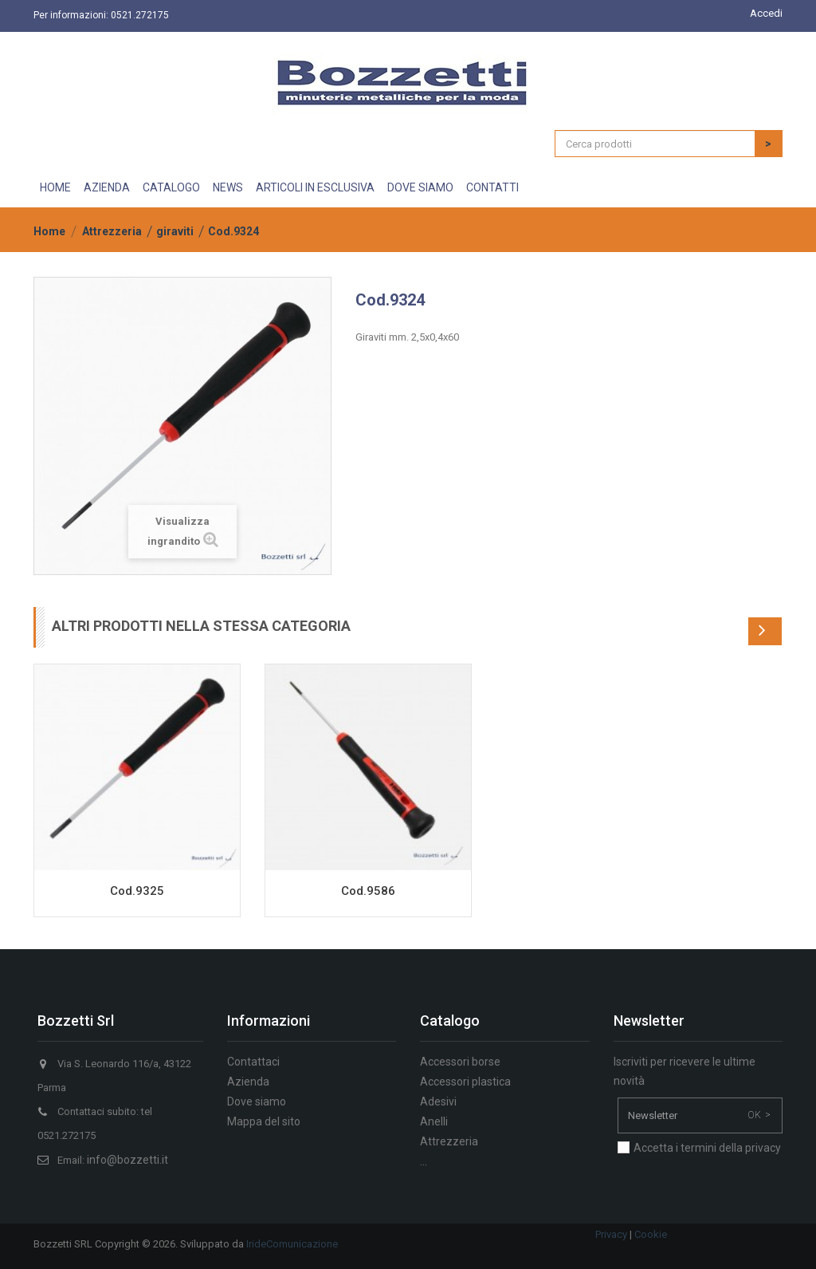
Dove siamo (420, 187)
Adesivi (438, 1101)
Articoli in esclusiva (315, 187)
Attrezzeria (112, 231)
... (423, 1161)
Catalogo (171, 187)
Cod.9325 (137, 891)
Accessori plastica (465, 1081)
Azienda (107, 187)
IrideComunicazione (292, 1244)
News (228, 187)
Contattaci (253, 1061)
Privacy (611, 1234)
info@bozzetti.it (127, 1159)
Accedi (766, 13)
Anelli (434, 1121)
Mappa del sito (263, 1121)
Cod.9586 (368, 891)
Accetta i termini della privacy (707, 1147)
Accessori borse (460, 1061)
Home (55, 187)
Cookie (650, 1234)
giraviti (175, 231)
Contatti (492, 187)
